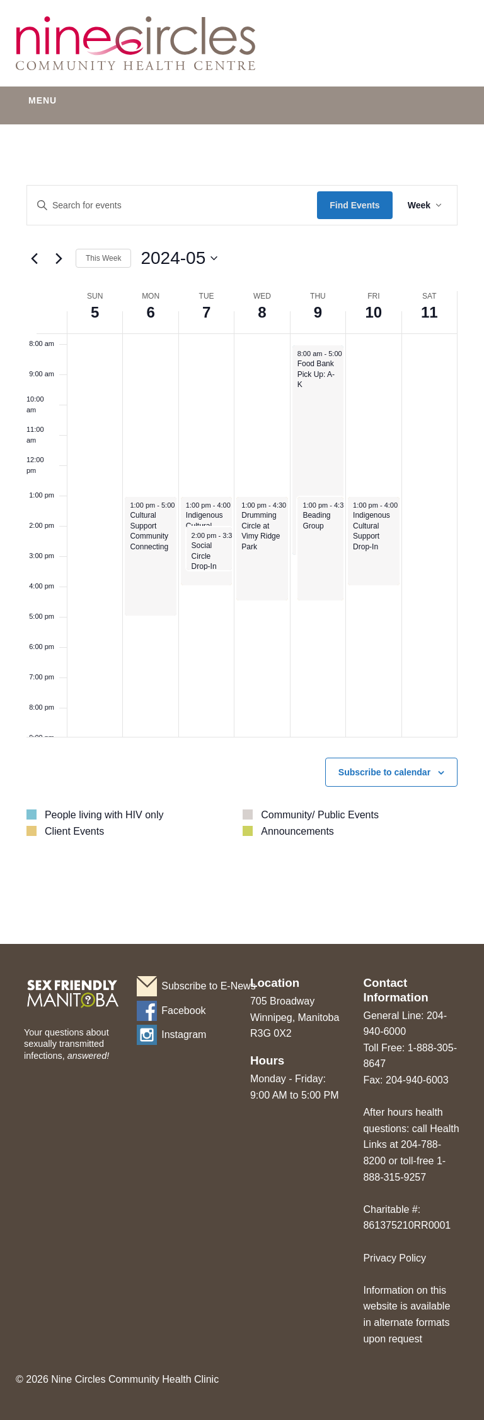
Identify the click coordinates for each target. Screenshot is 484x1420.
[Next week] (58, 258)
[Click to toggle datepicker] (179, 258)
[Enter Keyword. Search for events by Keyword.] (172, 205)
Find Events (354, 205)
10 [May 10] (373, 312)
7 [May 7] (206, 312)
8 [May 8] (262, 312)
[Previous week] (34, 258)
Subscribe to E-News (197, 986)
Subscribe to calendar (384, 772)
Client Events (74, 831)
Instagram (183, 1034)
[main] (242, 532)
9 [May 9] (318, 312)
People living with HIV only (104, 814)
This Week (103, 258)
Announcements (297, 831)
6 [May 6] (150, 312)
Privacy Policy (394, 1258)
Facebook (183, 1010)
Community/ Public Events (320, 814)
